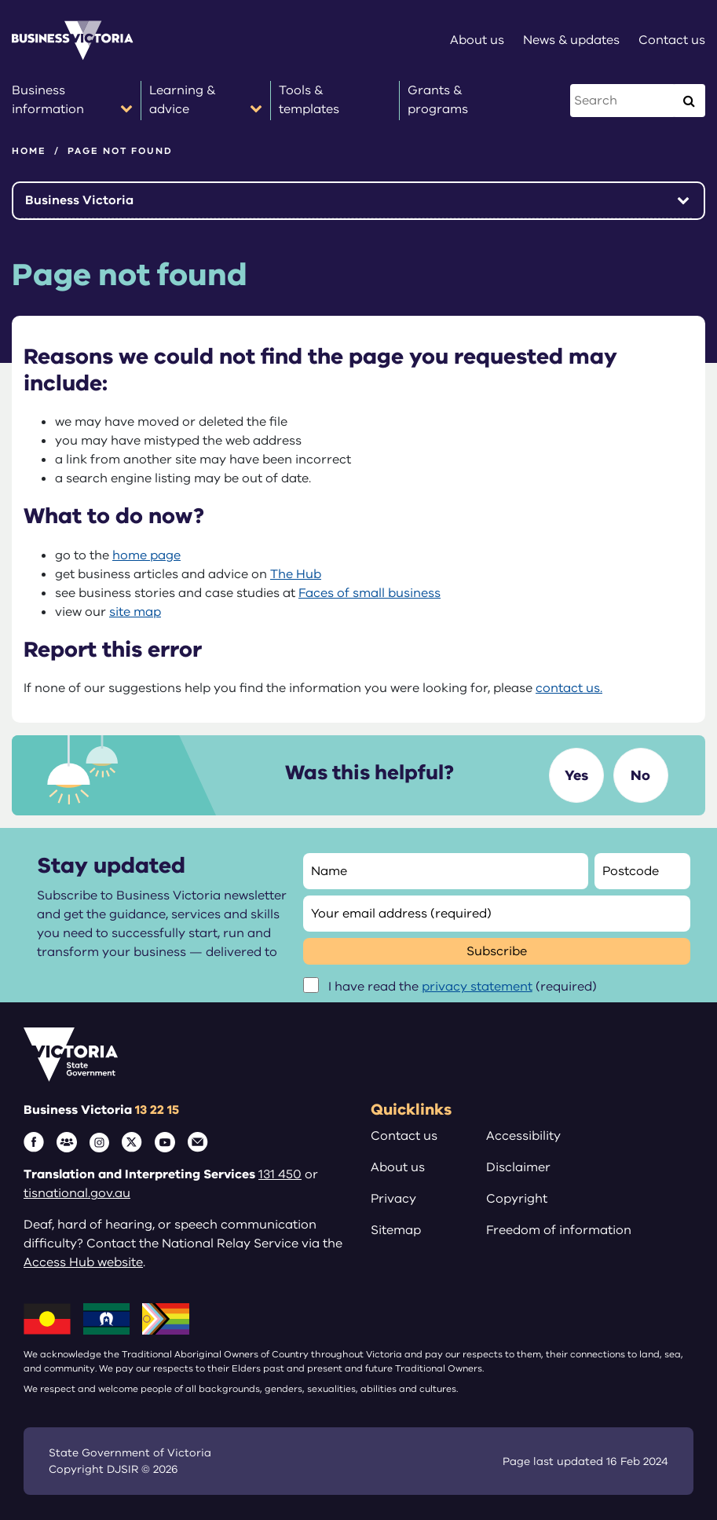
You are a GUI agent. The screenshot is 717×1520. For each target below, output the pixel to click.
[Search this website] (623, 100)
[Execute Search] (688, 100)
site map (135, 612)
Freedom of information (558, 1230)
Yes (576, 775)
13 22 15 (157, 1110)
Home (29, 151)
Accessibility (523, 1136)
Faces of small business (369, 593)
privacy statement (477, 986)
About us (398, 1167)
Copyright (516, 1198)
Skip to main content (0, 0)
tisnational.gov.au (77, 1193)
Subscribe (496, 951)
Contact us (404, 1136)
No (640, 775)
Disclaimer (518, 1167)
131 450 (280, 1174)
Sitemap (396, 1230)
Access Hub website (83, 1262)
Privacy (393, 1198)
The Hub (295, 574)
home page (146, 555)
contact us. (569, 688)
